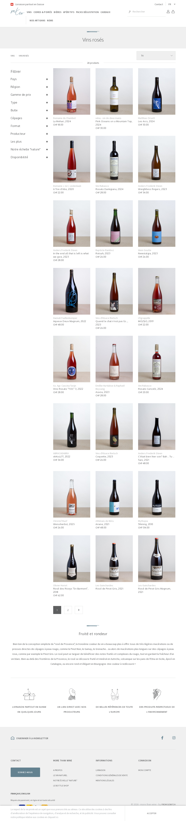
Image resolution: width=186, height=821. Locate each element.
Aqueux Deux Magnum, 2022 (69, 321)
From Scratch (169, 804)
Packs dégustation (87, 12)
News (50, 20)
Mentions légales (105, 780)
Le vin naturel (60, 775)
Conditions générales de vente (112, 775)
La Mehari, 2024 (62, 121)
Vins (29, 12)
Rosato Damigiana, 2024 (109, 189)
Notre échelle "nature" (65, 780)
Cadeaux (105, 12)
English (25, 793)
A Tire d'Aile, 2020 (63, 189)
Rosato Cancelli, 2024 (150, 388)
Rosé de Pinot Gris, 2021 (109, 588)
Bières (57, 12)
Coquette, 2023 (104, 456)
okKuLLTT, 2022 (61, 456)
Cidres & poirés (43, 12)
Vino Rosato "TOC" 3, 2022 (68, 388)
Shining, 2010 (145, 524)
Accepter (151, 813)
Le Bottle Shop (61, 785)
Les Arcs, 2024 (146, 121)
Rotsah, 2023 (103, 253)
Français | (16, 793)
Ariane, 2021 (102, 524)
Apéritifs (68, 12)
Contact (159, 4)
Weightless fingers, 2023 (152, 189)
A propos (57, 770)
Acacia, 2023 (102, 392)
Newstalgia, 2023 (148, 253)
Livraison (100, 770)
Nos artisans (37, 20)
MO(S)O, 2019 (145, 321)
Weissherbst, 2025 (64, 524)
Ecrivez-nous (25, 772)
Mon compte (144, 770)
